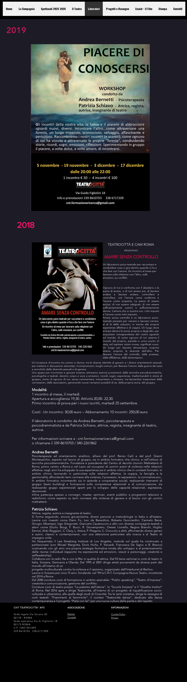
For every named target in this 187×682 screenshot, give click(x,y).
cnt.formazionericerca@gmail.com (106, 438)
